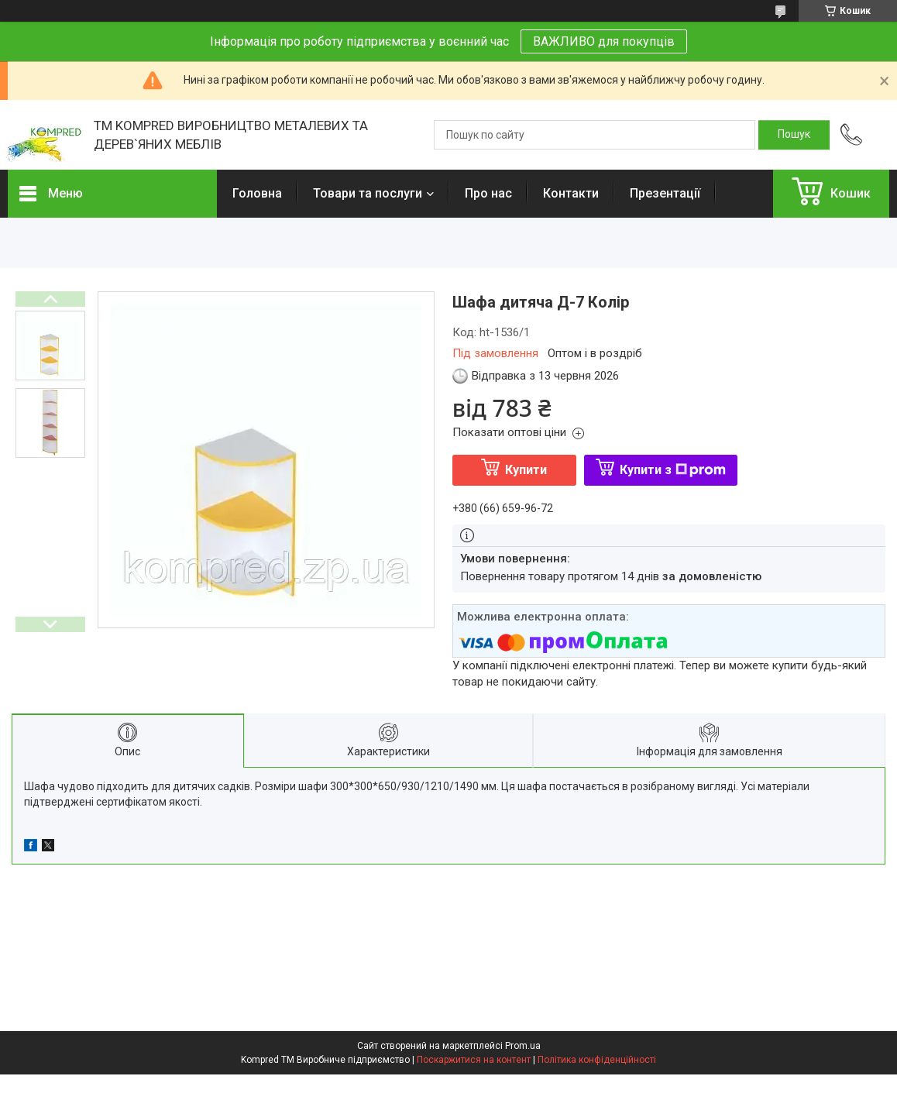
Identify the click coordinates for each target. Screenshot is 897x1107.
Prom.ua (523, 1045)
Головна (257, 193)
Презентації (665, 193)
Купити (526, 469)
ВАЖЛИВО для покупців (604, 41)
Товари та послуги (367, 193)
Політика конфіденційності (597, 1059)
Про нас (488, 193)
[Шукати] (794, 135)
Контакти (571, 193)
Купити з (673, 469)
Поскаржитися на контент (474, 1059)
